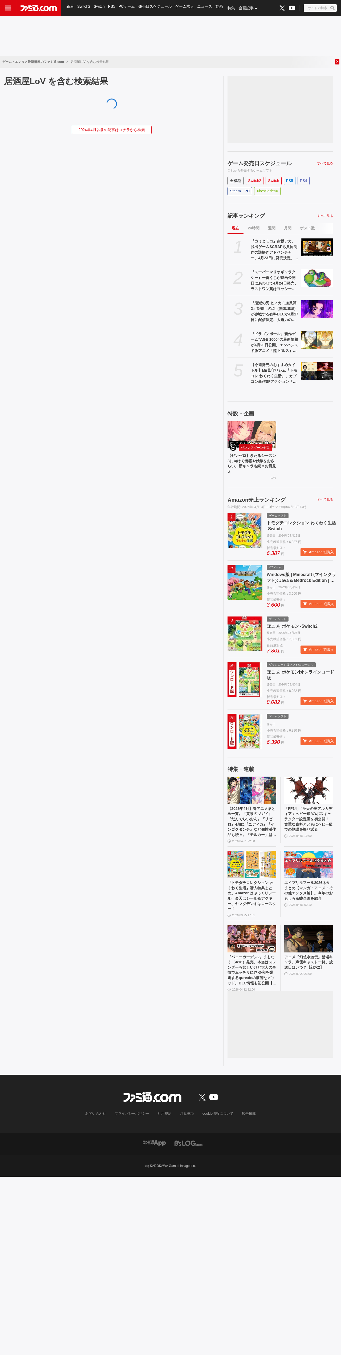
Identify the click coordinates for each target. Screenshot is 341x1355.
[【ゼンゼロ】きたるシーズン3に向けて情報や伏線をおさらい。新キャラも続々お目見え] (252, 434)
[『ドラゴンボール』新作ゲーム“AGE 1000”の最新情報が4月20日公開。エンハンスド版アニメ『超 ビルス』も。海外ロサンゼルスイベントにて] (317, 340)
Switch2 (84, 8)
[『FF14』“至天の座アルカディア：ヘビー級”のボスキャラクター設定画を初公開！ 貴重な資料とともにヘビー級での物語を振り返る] (308, 793)
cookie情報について (215, 1130)
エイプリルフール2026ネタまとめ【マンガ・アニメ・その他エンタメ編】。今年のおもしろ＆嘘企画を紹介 (308, 902)
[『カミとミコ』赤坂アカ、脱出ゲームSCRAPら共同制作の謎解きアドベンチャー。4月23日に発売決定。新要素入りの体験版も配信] (317, 247)
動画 (222, 8)
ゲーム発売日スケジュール (259, 163)
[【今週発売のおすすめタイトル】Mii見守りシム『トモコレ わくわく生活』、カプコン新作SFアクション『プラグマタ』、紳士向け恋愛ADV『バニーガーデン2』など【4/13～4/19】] (317, 371)
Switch (100, 8)
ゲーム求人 (186, 8)
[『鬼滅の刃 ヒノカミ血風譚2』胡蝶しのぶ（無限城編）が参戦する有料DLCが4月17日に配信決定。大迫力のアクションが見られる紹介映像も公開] (317, 309)
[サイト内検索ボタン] (320, 8)
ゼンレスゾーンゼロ (255, 447)
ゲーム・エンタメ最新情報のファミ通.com (33, 62)
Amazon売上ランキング (257, 503)
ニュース (207, 8)
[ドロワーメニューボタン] (8, 8)
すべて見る (325, 163)
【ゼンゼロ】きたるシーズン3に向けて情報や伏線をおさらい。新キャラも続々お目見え (251, 465)
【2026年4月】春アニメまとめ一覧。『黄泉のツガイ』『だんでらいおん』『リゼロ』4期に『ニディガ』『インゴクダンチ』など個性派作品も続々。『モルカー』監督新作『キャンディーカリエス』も (251, 827)
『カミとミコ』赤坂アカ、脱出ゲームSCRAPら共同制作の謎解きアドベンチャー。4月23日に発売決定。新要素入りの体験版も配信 (274, 250)
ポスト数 (307, 228)
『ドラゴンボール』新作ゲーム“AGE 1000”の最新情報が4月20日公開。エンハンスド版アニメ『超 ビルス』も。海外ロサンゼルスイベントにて (274, 343)
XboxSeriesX (267, 191)
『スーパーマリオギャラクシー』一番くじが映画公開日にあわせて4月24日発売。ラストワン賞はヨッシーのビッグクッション (274, 281)
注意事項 (186, 1130)
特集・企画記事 (244, 8)
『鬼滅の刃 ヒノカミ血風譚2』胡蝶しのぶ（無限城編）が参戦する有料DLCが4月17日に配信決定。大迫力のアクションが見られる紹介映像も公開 (274, 312)
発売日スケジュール (157, 8)
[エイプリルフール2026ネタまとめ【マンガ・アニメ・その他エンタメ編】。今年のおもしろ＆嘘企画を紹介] (308, 872)
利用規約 (165, 1130)
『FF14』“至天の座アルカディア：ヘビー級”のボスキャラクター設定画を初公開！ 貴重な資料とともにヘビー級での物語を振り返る (308, 827)
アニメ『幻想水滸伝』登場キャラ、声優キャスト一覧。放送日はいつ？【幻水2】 (307, 978)
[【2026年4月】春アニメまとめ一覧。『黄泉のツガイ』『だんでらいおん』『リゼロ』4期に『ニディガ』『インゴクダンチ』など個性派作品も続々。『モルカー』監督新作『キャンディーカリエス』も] (252, 793)
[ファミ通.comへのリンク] (39, 8)
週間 (271, 228)
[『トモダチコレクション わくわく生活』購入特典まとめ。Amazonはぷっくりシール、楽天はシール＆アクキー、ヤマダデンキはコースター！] (252, 872)
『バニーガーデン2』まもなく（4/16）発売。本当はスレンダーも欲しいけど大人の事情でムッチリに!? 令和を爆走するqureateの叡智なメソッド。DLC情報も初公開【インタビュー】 (251, 984)
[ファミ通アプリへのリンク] (154, 1159)
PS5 (112, 8)
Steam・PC (240, 191)
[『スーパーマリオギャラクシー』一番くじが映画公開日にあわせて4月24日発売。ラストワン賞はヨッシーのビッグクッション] (317, 278)
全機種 (235, 180)
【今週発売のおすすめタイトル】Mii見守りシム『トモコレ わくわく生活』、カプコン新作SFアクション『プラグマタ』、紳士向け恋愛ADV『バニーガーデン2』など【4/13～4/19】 (275, 373)
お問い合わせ (99, 1130)
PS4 (303, 180)
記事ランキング (246, 216)
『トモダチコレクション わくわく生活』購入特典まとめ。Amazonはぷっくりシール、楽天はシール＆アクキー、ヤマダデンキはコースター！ (251, 905)
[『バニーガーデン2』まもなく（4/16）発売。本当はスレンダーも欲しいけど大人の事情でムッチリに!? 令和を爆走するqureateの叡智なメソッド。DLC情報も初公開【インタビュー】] (252, 950)
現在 (235, 228)
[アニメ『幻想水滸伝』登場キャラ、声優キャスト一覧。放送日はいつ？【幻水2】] (308, 950)
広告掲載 (244, 1130)
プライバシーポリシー (134, 1130)
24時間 (253, 228)
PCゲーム (128, 8)
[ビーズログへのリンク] (188, 1159)
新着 (70, 8)
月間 (287, 228)
